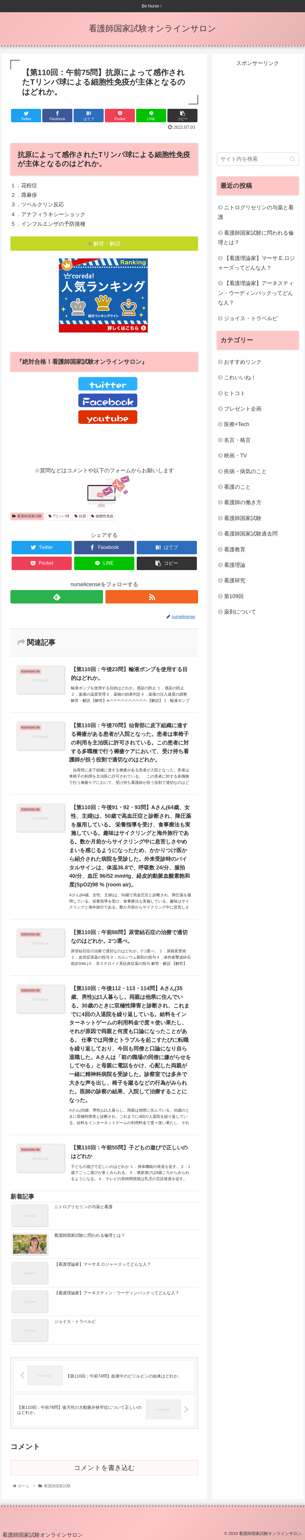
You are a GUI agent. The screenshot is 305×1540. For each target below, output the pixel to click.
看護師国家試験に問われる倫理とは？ (256, 237)
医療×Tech (236, 424)
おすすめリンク (243, 362)
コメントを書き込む (104, 1468)
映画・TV (235, 456)
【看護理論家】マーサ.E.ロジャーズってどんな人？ (256, 263)
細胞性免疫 (102, 516)
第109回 (234, 596)
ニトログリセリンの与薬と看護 (256, 212)
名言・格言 (237, 440)
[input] (257, 159)
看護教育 (234, 549)
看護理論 (234, 565)
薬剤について (240, 612)
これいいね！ (240, 377)
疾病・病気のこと (245, 471)
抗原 (80, 516)
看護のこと (237, 487)
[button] (292, 159)
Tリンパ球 (59, 516)
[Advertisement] (257, 105)
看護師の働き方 (243, 502)
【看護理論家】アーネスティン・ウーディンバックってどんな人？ (256, 293)
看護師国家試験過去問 (251, 534)
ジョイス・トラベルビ (251, 318)
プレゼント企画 (243, 409)
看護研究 (234, 581)
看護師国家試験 (27, 516)
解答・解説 (107, 244)
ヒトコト (234, 393)
